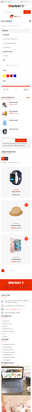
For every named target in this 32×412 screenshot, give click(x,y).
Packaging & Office (8, 355)
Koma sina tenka (16, 225)
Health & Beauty (7, 347)
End (13, 270)
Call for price (16, 194)
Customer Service (8, 329)
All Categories (6, 360)
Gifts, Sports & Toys (8, 349)
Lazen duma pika (16, 259)
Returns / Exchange (8, 331)
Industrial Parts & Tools (9, 344)
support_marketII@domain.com (13, 309)
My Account (6, 321)
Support (5, 336)
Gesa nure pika (13, 120)
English (4, 1)
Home (4, 26)
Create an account (24, 5)
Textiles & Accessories (9, 352)
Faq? (4, 334)
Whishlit (5, 326)
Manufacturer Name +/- (13, 162)
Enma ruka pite (13, 111)
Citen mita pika (13, 102)
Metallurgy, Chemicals (9, 357)
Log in (24, 1)
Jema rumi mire (13, 129)
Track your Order (7, 323)
